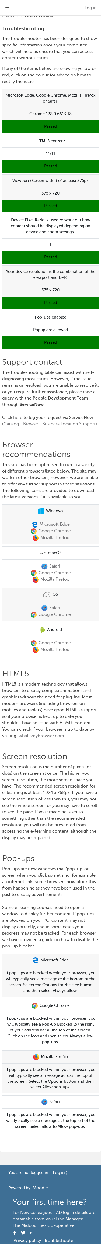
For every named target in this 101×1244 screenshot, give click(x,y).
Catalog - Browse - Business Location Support (50, 424)
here (17, 417)
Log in (91, 7)
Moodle (40, 1188)
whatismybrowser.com (41, 735)
